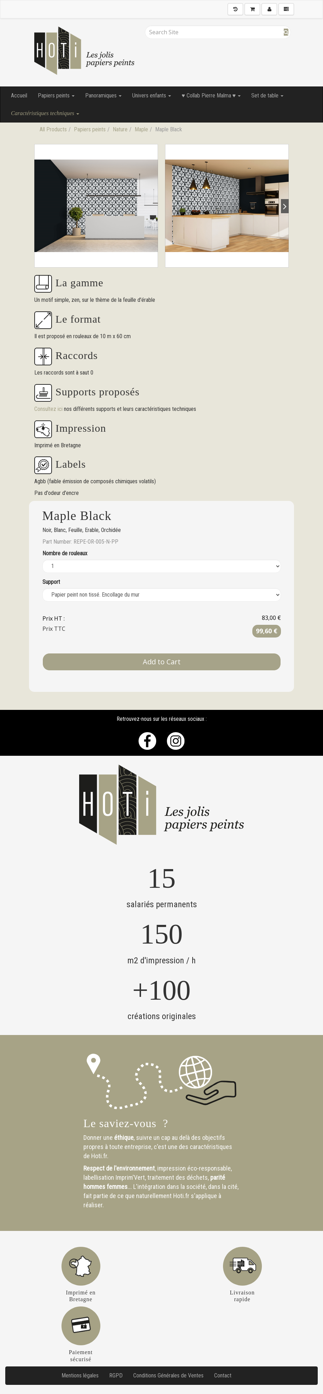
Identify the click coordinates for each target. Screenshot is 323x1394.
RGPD (116, 1375)
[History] (235, 9)
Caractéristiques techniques (45, 113)
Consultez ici (49, 409)
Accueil (19, 95)
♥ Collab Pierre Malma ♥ (211, 95)
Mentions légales (80, 1375)
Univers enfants (151, 95)
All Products (53, 129)
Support (51, 582)
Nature (120, 129)
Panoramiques (103, 95)
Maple (141, 129)
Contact (222, 1375)
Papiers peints (56, 95)
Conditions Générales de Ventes (168, 1375)
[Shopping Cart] (252, 9)
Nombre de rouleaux (64, 553)
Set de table (267, 95)
